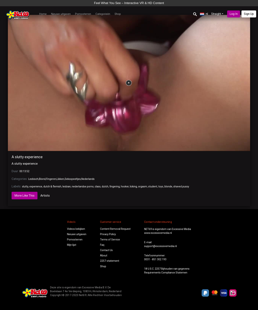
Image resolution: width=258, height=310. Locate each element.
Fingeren (51, 178)
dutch (105, 186)
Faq (102, 244)
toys (160, 186)
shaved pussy (181, 186)
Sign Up (249, 14)
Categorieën (102, 14)
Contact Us (106, 250)
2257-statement (109, 260)
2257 (158, 268)
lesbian (66, 186)
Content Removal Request (115, 228)
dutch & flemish (52, 186)
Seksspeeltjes (73, 178)
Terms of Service (110, 239)
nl (204, 14)
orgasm (142, 186)
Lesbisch (33, 178)
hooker (125, 186)
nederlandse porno (83, 186)
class (98, 186)
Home (43, 14)
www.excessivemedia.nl (158, 232)
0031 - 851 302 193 (155, 259)
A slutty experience (27, 157)
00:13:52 (24, 171)
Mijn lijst (71, 244)
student (152, 186)
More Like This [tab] (25, 195)
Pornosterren (83, 14)
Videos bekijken (76, 228)
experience (35, 186)
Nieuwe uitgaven (61, 14)
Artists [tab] (45, 195)
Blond (42, 178)
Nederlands (88, 178)
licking (133, 186)
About (103, 255)
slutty (25, 186)
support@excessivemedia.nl (160, 246)
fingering (114, 186)
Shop (118, 14)
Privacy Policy (108, 234)
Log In (234, 14)
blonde (168, 186)
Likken (60, 178)
